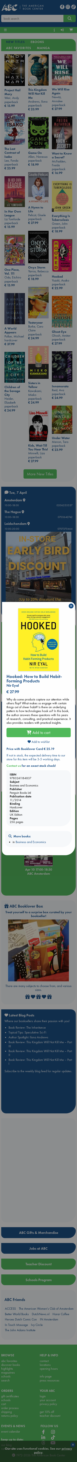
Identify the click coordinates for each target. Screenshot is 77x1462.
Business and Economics (31, 842)
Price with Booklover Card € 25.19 (30, 749)
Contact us (13, 766)
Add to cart (38, 732)
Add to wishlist (38, 742)
